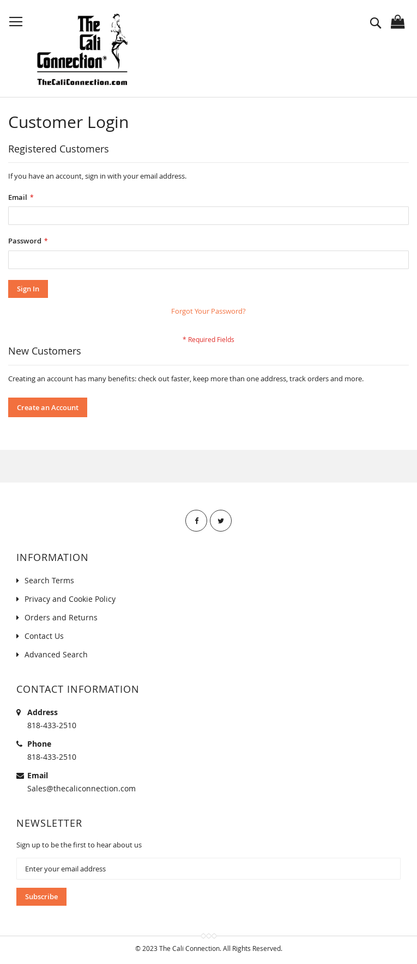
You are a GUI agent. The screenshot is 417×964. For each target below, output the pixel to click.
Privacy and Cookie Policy (70, 599)
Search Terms (49, 580)
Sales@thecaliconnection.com (81, 788)
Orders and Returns (61, 617)
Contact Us (44, 636)
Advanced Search (56, 654)
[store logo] (81, 49)
